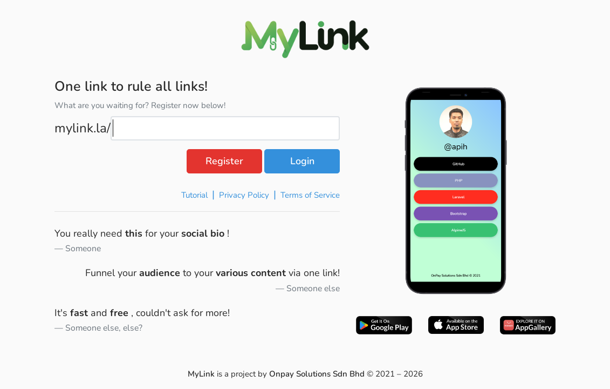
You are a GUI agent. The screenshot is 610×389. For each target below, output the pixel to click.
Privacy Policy (244, 195)
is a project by (277, 373)
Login (302, 161)
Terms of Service (310, 195)
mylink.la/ (82, 128)
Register (224, 161)
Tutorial (194, 195)
